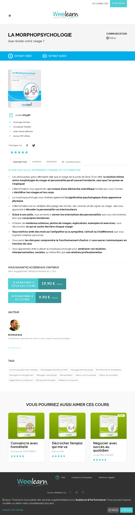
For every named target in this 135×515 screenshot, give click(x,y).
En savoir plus (14, 348)
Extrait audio (57, 56)
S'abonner (118, 3)
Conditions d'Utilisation (82, 477)
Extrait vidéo (23, 56)
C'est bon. (126, 510)
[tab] (20, 161)
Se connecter (100, 3)
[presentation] (20, 162)
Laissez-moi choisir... (13, 510)
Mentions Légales (107, 477)
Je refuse (113, 510)
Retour (111, 38)
